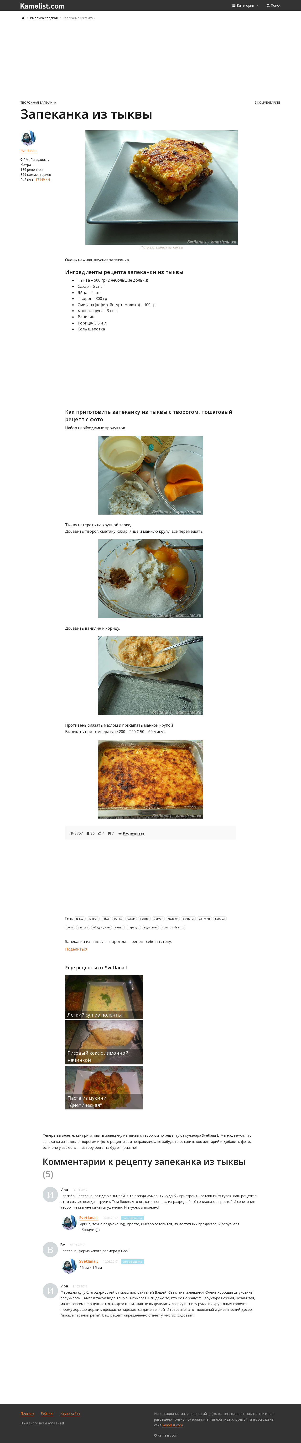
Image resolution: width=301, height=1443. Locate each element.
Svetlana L (29, 150)
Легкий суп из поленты (94, 1015)
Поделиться (76, 949)
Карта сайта (70, 1413)
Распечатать (134, 833)
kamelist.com (172, 1425)
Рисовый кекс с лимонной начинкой (97, 1056)
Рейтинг (47, 1413)
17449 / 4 (42, 179)
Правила (27, 1413)
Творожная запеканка (38, 103)
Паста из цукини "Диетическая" (86, 1101)
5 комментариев (267, 103)
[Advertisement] (150, 60)
